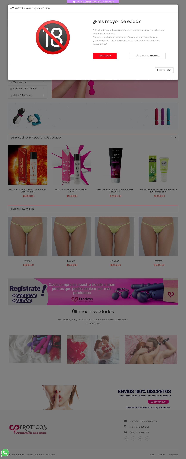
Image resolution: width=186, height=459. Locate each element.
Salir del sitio (164, 69)
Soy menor (105, 55)
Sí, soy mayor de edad (148, 55)
